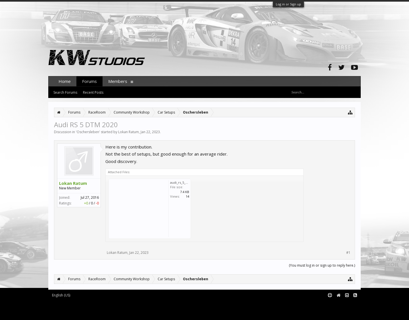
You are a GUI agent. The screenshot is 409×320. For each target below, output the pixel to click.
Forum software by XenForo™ (95, 304)
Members (117, 81)
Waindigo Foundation (124, 309)
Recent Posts (93, 92)
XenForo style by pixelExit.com (97, 313)
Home (65, 81)
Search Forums (65, 92)
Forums (89, 81)
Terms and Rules (346, 304)
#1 (348, 252)
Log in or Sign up (288, 4)
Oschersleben (88, 131)
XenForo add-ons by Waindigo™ (73, 309)
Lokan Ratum (128, 131)
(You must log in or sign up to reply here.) (322, 265)
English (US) (61, 295)
